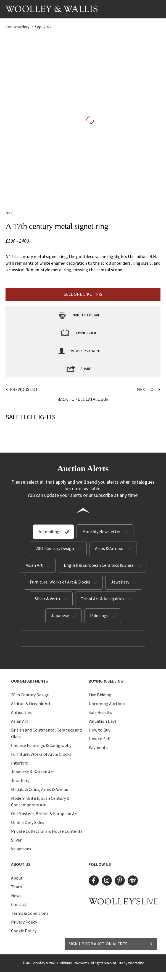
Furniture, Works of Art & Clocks (60, 582)
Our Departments (29, 681)
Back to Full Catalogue (83, 399)
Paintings (99, 615)
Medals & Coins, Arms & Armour (40, 789)
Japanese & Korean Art (32, 771)
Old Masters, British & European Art (44, 813)
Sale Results (100, 712)
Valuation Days (103, 721)
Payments (98, 747)
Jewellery (120, 582)
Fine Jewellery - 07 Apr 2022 (28, 26)
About (17, 878)
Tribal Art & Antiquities (102, 598)
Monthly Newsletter (101, 531)
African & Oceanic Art (31, 703)
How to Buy (99, 730)
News (16, 895)
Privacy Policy (24, 922)
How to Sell (99, 738)
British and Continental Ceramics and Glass (46, 733)
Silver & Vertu (47, 598)
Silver (16, 840)
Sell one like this (83, 294)
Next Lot (146, 389)
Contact (19, 904)
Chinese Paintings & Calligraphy (41, 745)
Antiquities (21, 712)
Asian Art (34, 565)
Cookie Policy (23, 930)
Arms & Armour (109, 548)
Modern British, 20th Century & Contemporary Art (40, 801)
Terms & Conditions (29, 913)
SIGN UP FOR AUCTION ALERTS (110, 943)
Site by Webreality (131, 963)
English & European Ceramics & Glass (99, 565)
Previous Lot (24, 389)
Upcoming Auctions (107, 703)
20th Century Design (55, 548)
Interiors (19, 763)
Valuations (21, 848)
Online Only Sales (27, 822)
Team (16, 886)
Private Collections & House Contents (47, 831)
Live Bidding (100, 694)
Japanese (60, 615)
